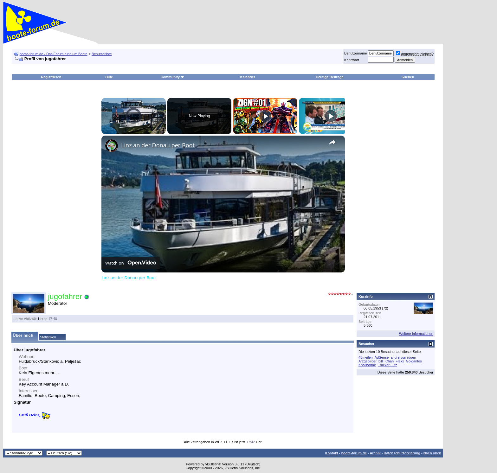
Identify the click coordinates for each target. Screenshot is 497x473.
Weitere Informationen (416, 334)
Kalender (247, 77)
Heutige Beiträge (329, 77)
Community (172, 77)
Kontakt (331, 453)
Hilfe (109, 77)
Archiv (375, 453)
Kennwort (351, 60)
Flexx (400, 361)
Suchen (408, 77)
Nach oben (432, 453)
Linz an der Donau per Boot (158, 145)
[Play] (265, 116)
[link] (111, 145)
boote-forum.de (354, 453)
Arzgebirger (367, 361)
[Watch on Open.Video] (130, 263)
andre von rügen (403, 357)
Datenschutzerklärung (402, 453)
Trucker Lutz (387, 365)
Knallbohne (367, 365)
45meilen (365, 357)
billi (381, 361)
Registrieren (51, 77)
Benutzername (355, 53)
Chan (389, 361)
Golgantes (414, 361)
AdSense (382, 357)
